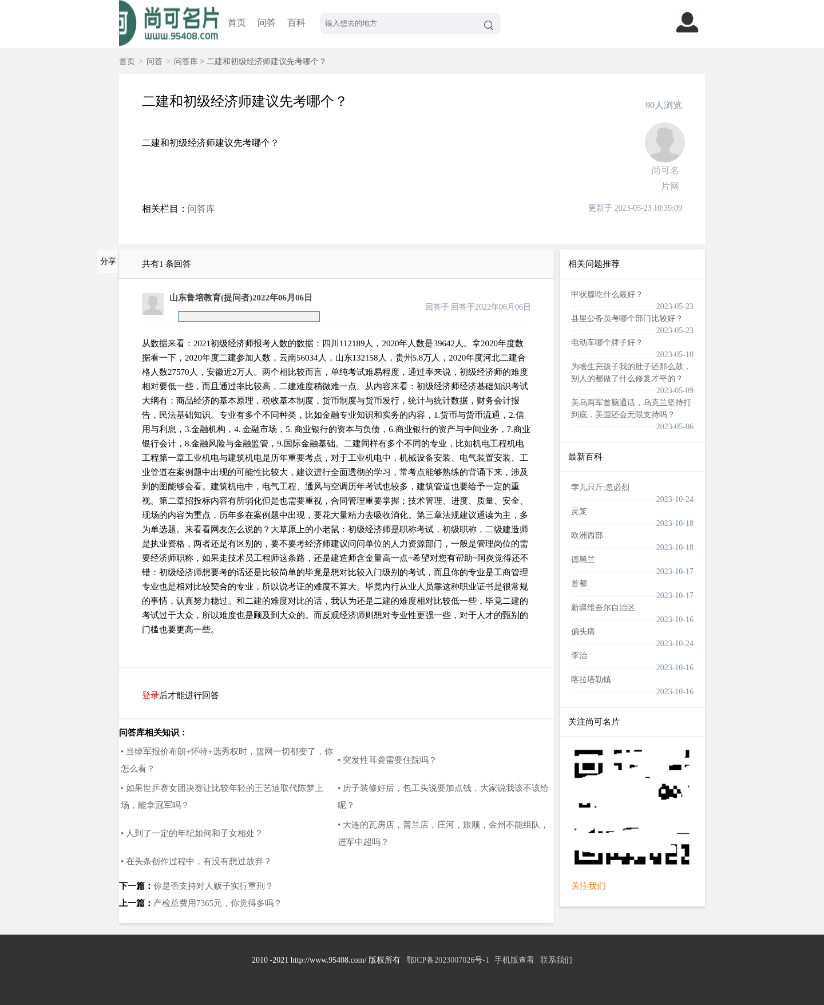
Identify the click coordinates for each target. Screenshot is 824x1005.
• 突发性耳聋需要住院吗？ (387, 760)
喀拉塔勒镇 (591, 679)
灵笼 (579, 511)
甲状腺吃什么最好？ (607, 294)
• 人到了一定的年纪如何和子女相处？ (192, 833)
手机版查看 (514, 960)
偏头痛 (583, 631)
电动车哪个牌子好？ (607, 342)
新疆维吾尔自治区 (603, 607)
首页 (237, 22)
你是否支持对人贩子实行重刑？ (213, 886)
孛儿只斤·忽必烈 (600, 487)
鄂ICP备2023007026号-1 (447, 960)
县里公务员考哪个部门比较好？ (627, 318)
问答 (267, 22)
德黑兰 (583, 559)
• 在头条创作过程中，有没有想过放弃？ (196, 861)
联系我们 (556, 960)
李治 (579, 655)
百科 (296, 22)
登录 (150, 695)
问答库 (186, 61)
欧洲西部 (587, 535)
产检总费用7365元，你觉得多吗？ (217, 903)
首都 (579, 583)
